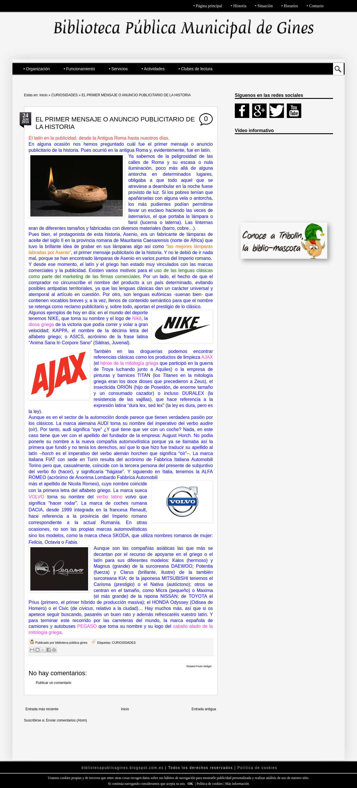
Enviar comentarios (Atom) (66, 720)
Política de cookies (210, 784)
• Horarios (289, 6)
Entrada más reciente (41, 709)
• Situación (264, 6)
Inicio (43, 95)
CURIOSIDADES (64, 95)
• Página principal (208, 6)
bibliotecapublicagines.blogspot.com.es (123, 768)
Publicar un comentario (53, 683)
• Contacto (315, 6)
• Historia (238, 6)
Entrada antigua (203, 709)
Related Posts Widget (198, 666)
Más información (237, 784)
